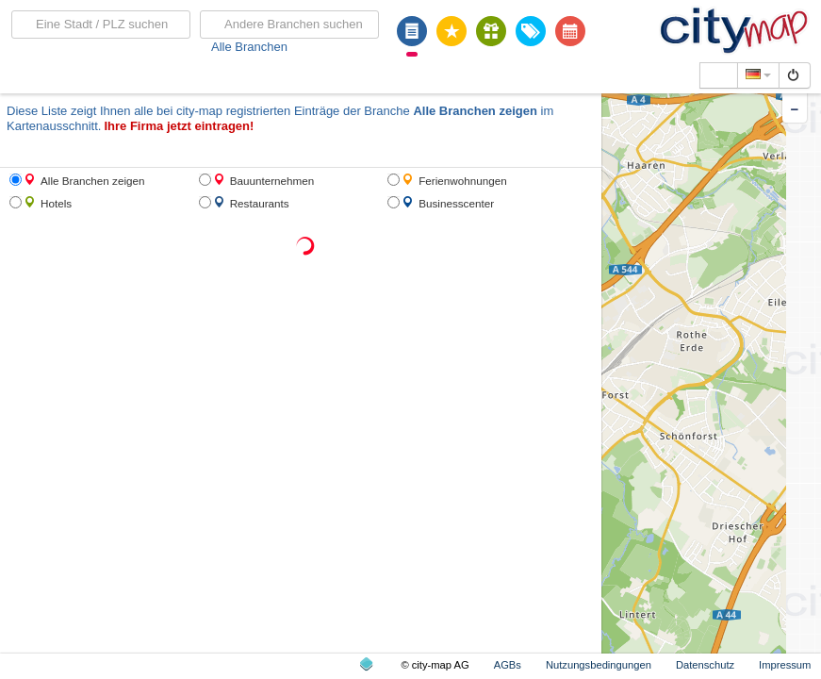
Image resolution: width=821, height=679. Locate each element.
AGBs (507, 665)
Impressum (785, 665)
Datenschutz (705, 665)
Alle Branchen (249, 47)
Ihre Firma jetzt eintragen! (179, 126)
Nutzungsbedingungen (598, 665)
